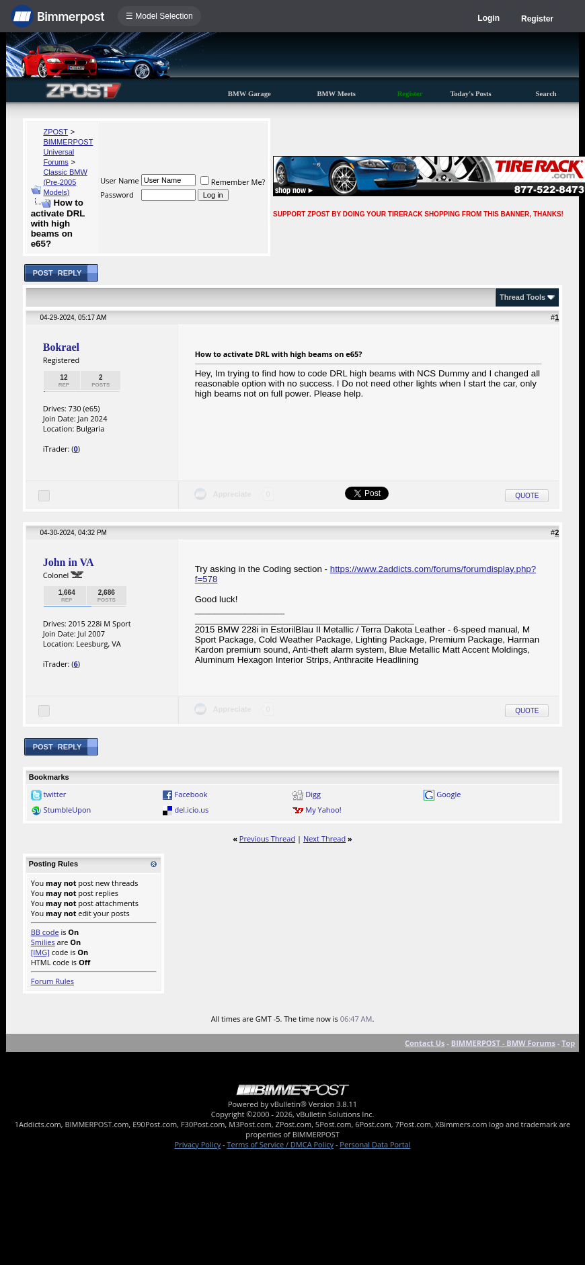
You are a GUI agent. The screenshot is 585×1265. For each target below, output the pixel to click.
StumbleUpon (67, 810)
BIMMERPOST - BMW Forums (503, 1043)
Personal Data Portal (375, 1144)
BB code (45, 932)
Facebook (190, 794)
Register (537, 19)
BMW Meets (336, 93)
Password (117, 195)
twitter (55, 794)
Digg (313, 794)
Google (448, 794)
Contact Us (425, 1043)
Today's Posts (471, 93)
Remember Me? (233, 182)
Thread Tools (522, 297)
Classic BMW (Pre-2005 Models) (65, 182)
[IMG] (40, 952)
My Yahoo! (323, 810)
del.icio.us (191, 810)
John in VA (68, 562)
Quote (527, 495)
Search (546, 93)
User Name (119, 180)
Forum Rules (52, 981)
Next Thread (324, 838)
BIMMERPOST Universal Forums (68, 152)
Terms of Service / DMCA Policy (280, 1144)
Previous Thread (267, 838)
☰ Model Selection (159, 16)
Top (568, 1043)
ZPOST (55, 132)
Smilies (43, 942)
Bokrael (61, 347)
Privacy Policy (198, 1144)
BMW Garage (249, 93)
